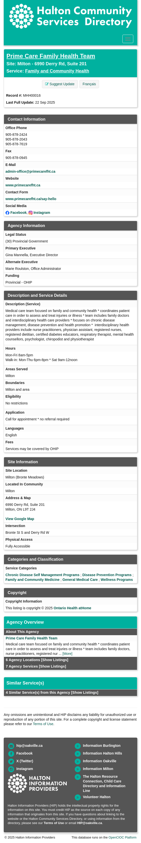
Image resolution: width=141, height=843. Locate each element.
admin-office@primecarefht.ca (30, 171)
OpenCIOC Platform (122, 837)
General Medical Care (80, 580)
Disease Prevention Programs (107, 575)
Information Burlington (102, 746)
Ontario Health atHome (72, 608)
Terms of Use (43, 724)
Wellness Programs (117, 580)
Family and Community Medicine (32, 580)
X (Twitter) (24, 761)
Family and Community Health (57, 71)
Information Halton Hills (102, 753)
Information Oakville (99, 761)
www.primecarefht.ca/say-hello (30, 199)
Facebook (18, 213)
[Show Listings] (54, 660)
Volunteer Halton (96, 797)
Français (89, 84)
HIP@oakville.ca (89, 823)
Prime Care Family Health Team (50, 56)
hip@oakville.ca (29, 746)
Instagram (42, 213)
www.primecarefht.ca (22, 185)
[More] (67, 654)
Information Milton (98, 769)
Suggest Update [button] (59, 84)
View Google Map (19, 519)
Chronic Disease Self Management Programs (42, 575)
